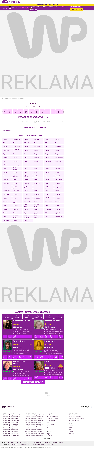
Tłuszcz (47, 168)
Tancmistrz (6, 150)
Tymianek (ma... (16, 216)
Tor (4, 176)
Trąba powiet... (15, 187)
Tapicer (5, 154)
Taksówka (27, 143)
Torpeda (5, 179)
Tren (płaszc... (47, 187)
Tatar (25, 157)
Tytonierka (6, 220)
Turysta (26, 209)
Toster (36, 179)
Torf (46, 176)
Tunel (46, 205)
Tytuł (25, 220)
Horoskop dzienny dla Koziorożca (12, 415)
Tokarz (15, 172)
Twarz (5, 213)
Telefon (36, 161)
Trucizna (36, 194)
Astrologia (49, 422)
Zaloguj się (75, 6)
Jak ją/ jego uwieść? (74, 420)
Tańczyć (36, 150)
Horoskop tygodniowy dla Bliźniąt (34, 424)
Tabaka (5, 139)
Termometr (27, 165)
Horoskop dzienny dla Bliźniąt (11, 424)
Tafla (4, 143)
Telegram (48, 161)
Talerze (5, 146)
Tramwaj (37, 183)
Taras (15, 154)
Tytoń (15, 220)
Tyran (46, 216)
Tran (46, 183)
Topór (57, 172)
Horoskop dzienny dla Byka (10, 422)
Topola (47, 172)
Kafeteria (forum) (25, 444)
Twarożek (48, 209)
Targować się (59, 154)
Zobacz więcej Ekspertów (33, 382)
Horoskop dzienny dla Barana (11, 420)
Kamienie (49, 426)
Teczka (15, 161)
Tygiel (26, 213)
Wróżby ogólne (51, 420)
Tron (46, 191)
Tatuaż (47, 157)
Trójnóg (26, 194)
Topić (35, 172)
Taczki (57, 139)
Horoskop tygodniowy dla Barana (34, 420)
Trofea (36, 191)
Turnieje (15, 209)
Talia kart (26, 146)
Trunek (5, 198)
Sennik (62, 6)
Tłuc (25, 168)
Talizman (37, 146)
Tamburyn (58, 146)
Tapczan (47, 150)
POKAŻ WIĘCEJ (47, 438)
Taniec (26, 150)
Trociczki (16, 191)
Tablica (36, 139)
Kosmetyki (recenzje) (38, 444)
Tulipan (15, 205)
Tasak (15, 157)
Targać (47, 154)
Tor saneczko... (27, 176)
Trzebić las (6, 202)
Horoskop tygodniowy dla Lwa (33, 428)
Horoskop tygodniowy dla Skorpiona (34, 433)
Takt (35, 143)
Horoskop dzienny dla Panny (10, 429)
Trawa (5, 187)
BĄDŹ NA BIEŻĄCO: (86, 407)
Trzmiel (57, 202)
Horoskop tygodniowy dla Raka (33, 426)
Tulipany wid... (26, 205)
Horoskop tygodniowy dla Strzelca (34, 435)
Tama (46, 146)
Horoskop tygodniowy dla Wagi (33, 431)
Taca (46, 139)
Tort (14, 179)
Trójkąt (15, 194)
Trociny (26, 191)
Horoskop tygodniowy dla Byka (33, 422)
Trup (14, 198)
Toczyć (5, 172)
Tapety (57, 150)
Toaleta (57, 168)
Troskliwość (6, 194)
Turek (57, 205)
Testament (37, 165)
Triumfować (6, 191)
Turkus (5, 209)
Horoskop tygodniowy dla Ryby (33, 418)
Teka (25, 161)
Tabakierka (16, 139)
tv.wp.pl (48, 444)
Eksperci (44, 6)
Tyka (46, 213)
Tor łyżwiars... (16, 176)
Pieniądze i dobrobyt (52, 417)
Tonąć (25, 172)
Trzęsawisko (37, 202)
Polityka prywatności (52, 435)
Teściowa (47, 165)
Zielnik (48, 428)
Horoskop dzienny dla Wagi (10, 431)
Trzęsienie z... (49, 202)
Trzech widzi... (15, 201)
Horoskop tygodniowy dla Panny (33, 429)
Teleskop (58, 161)
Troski (57, 191)
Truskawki (37, 198)
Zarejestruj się (77, 9)
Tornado (57, 176)
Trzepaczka (27, 202)
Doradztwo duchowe (52, 418)
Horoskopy (34, 6)
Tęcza (4, 168)
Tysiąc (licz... (59, 216)
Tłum (35, 168)
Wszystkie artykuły (57, 442)
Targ (35, 154)
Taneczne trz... (16, 150)
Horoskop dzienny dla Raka (10, 426)
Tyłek (4, 216)
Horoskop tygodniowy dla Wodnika (34, 417)
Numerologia (50, 424)
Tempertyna (17, 165)
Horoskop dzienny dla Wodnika (11, 417)
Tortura (26, 179)
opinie (17, 324)
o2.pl (53, 444)
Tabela (26, 139)
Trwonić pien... (47, 198)
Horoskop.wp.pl (9, 98)
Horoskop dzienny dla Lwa (10, 428)
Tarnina (5, 157)
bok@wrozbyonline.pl (14, 442)
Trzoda (5, 205)
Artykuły (53, 6)
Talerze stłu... (17, 146)
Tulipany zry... (36, 205)
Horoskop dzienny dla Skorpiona (11, 433)
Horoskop (71, 433)
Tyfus (15, 213)
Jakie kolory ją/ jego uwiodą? (76, 418)
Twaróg (57, 209)
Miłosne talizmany (73, 415)
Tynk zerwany (26, 216)
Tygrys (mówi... (36, 212)
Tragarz (15, 183)
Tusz (35, 209)
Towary (47, 179)
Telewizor (6, 165)
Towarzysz (6, 183)
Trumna (57, 194)
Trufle (46, 194)
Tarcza (26, 154)
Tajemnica (16, 143)
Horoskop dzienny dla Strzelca (11, 435)
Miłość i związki (51, 415)
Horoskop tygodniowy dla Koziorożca (35, 415)
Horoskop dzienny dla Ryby (10, 418)
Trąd (35, 187)
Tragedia (26, 183)
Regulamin (49, 433)
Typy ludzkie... (36, 216)
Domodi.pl (15, 444)
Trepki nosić (58, 187)
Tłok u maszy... (15, 168)
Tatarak (36, 157)
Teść (56, 165)
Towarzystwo (59, 179)
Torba (36, 176)
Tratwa (57, 183)
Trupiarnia (27, 198)
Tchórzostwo (59, 157)
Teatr (4, 161)
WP (2, 98)
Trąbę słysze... (26, 187)
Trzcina (57, 198)
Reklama (47, 442)
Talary (47, 143)
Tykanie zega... (57, 212)
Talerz (57, 143)
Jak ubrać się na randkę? (75, 417)
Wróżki (70, 429)
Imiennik (33, 9)
